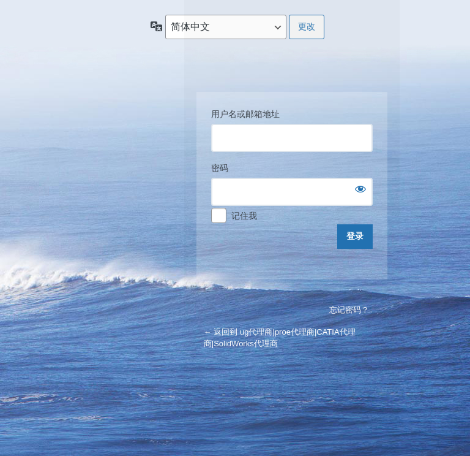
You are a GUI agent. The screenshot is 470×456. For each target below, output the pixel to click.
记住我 (244, 216)
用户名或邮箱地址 (245, 114)
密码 (219, 168)
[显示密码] (360, 189)
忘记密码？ (349, 309)
